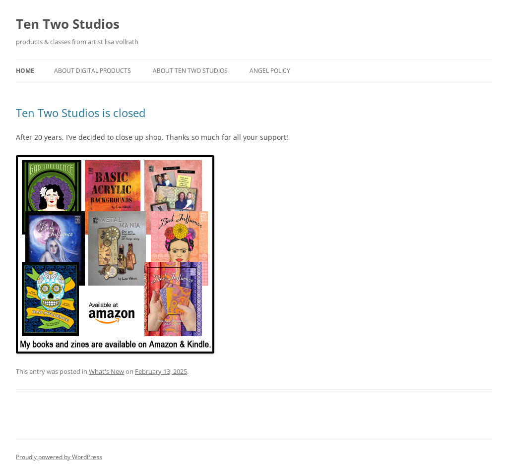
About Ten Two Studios (190, 70)
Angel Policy (270, 70)
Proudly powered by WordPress (59, 457)
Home (25, 70)
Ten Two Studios (68, 24)
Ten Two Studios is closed (80, 112)
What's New (106, 371)
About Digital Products (92, 70)
